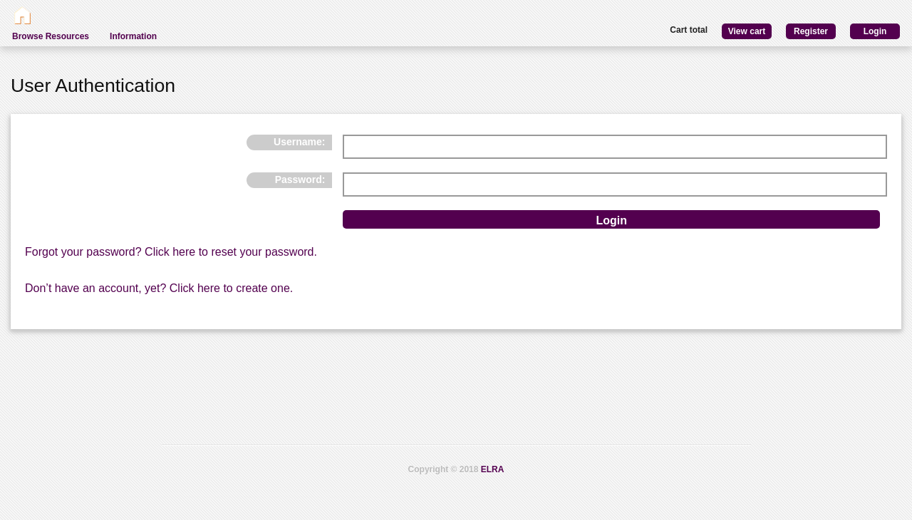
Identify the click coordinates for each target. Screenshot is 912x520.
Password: (300, 179)
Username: (299, 141)
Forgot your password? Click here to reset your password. (171, 252)
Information (133, 36)
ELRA (492, 469)
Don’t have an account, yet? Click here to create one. (159, 288)
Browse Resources (50, 36)
